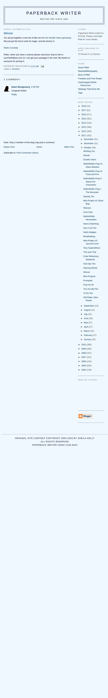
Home (39, 147)
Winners (87, 208)
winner (16, 69)
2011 (84, 135)
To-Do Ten (88, 293)
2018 (84, 106)
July (86, 314)
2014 (84, 123)
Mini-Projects (89, 276)
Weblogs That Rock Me (89, 89)
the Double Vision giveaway (58, 38)
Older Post (69, 147)
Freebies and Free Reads (90, 78)
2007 (84, 357)
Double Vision (89, 159)
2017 (84, 110)
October (88, 147)
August (87, 310)
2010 (84, 344)
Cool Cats (88, 212)
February (88, 335)
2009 (84, 349)
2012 (84, 131)
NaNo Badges (89, 232)
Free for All (88, 285)
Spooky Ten (88, 196)
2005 (84, 365)
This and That (89, 252)
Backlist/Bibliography (88, 71)
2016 (84, 114)
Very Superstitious (91, 248)
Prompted (87, 280)
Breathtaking (89, 236)
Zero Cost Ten (89, 228)
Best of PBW (84, 75)
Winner (86, 155)
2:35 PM (35, 87)
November (89, 143)
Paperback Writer (54, 13)
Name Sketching (91, 224)
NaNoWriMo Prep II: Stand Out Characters (92, 181)
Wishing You (89, 151)
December (89, 139)
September (89, 306)
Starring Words (90, 268)
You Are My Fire (90, 289)
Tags (80, 93)
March (87, 331)
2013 (84, 127)
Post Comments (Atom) (27, 153)
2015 (84, 118)
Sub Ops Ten (89, 263)
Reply (14, 94)
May (86, 322)
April (86, 327)
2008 (84, 353)
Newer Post (9, 147)
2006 (84, 361)
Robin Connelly (11, 48)
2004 (84, 370)
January (88, 339)
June (86, 318)
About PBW (83, 67)
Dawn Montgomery (20, 87)
